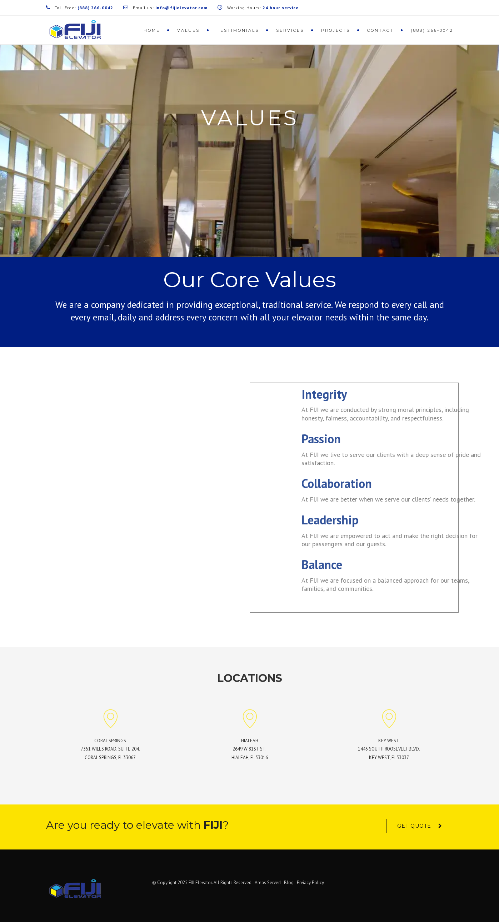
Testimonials (238, 30)
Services (290, 30)
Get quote (414, 826)
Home (152, 30)
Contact (380, 30)
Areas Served (268, 882)
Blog (289, 882)
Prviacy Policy (310, 882)
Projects (335, 30)
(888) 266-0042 (432, 30)
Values (188, 30)
